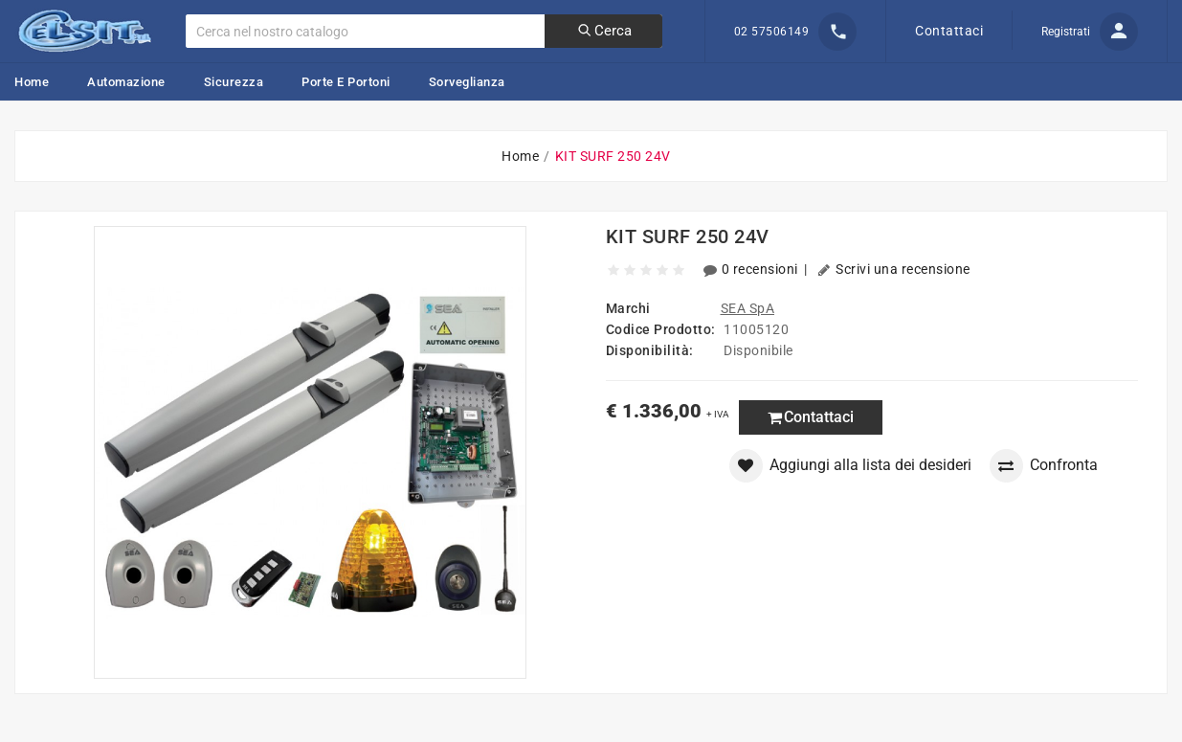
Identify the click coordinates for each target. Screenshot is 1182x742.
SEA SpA (748, 308)
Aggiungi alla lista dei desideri (850, 466)
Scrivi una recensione (893, 269)
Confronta (1044, 466)
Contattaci (949, 30)
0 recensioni (752, 269)
